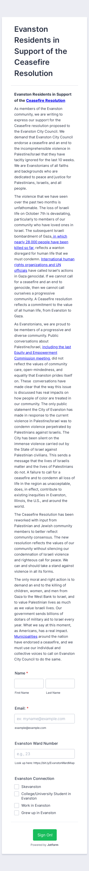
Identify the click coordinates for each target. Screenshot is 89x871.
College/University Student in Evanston (46, 796)
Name (21, 673)
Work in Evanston (35, 805)
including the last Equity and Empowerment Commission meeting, (42, 353)
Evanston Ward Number (36, 743)
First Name (22, 692)
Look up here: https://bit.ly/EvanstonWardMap (45, 763)
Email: (21, 708)
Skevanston (31, 786)
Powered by (44, 845)
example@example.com (30, 728)
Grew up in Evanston (38, 812)
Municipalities (25, 636)
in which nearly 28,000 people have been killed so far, (41, 242)
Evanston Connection (34, 778)
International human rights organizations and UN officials (44, 265)
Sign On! (44, 835)
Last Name (53, 692)
